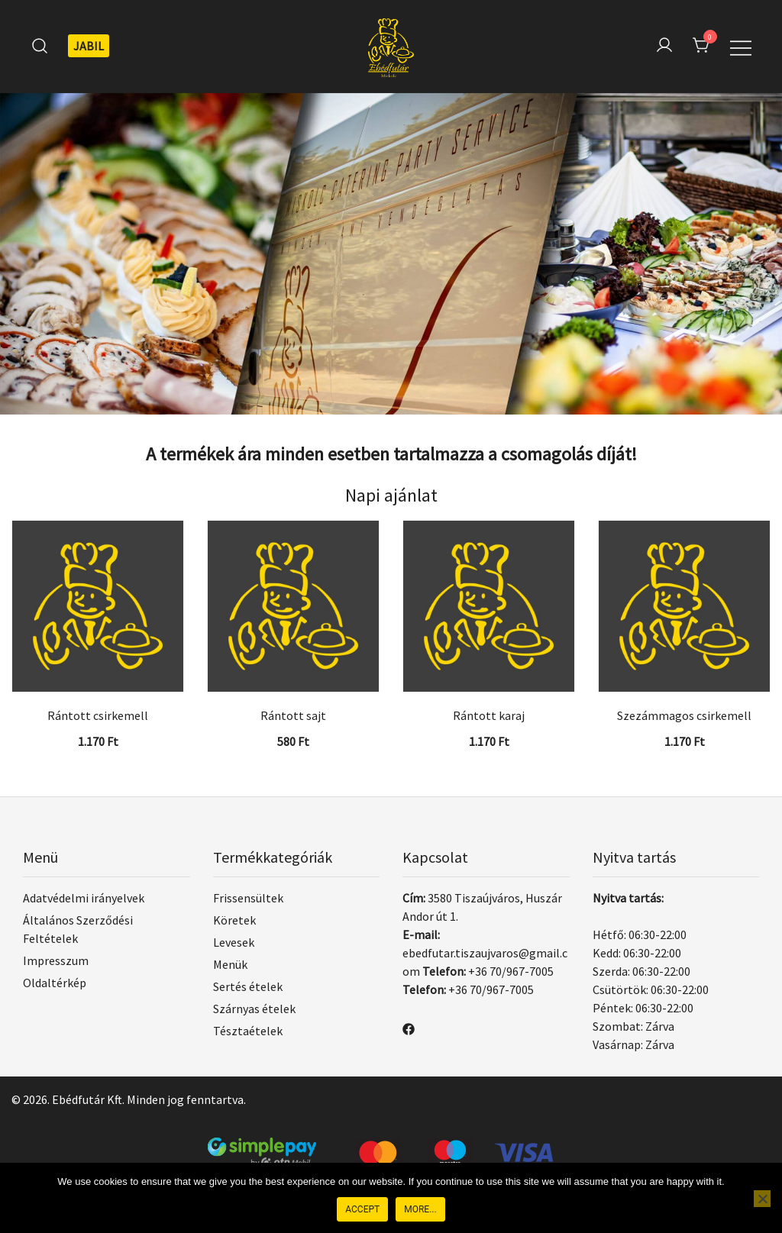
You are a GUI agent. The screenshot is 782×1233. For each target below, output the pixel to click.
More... (420, 1209)
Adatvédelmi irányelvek (83, 897)
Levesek (233, 942)
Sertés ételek (248, 986)
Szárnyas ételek (254, 1008)
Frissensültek (248, 897)
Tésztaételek (248, 1030)
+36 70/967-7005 (511, 971)
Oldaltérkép (54, 982)
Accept (362, 1209)
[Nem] (762, 1198)
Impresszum (56, 960)
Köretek (234, 920)
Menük (230, 964)
